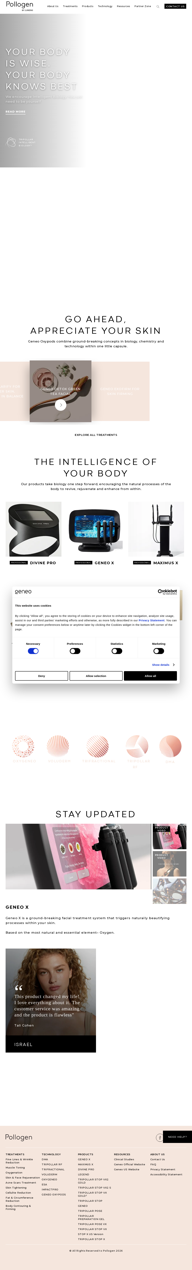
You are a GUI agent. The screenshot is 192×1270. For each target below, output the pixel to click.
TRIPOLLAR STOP (90, 1200)
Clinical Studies (124, 1159)
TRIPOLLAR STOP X (91, 1239)
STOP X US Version (90, 1234)
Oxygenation (14, 1172)
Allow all (150, 676)
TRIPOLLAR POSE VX (92, 1224)
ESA (44, 1184)
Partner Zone (143, 6)
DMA (45, 1159)
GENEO (83, 1205)
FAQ (153, 1164)
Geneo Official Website (129, 1164)
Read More (15, 111)
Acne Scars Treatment (21, 1182)
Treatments (70, 6)
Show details (160, 664)
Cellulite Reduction (18, 1192)
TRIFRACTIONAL (53, 1169)
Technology (105, 6)
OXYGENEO (49, 1179)
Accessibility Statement (166, 1174)
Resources (123, 6)
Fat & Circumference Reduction (19, 1199)
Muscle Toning (15, 1167)
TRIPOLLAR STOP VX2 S (94, 1187)
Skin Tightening (16, 1187)
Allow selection (96, 676)
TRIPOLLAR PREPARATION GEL (91, 1217)
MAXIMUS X (85, 1164)
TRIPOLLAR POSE (90, 1210)
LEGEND (83, 1174)
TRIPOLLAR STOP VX (92, 1229)
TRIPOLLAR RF (52, 1164)
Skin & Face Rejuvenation (23, 1177)
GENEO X (84, 1159)
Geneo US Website (126, 1169)
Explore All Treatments (96, 435)
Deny (41, 676)
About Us (52, 6)
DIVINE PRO (86, 1169)
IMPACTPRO (50, 1189)
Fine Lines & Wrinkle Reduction (19, 1161)
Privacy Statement (162, 1169)
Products (87, 6)
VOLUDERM (49, 1174)
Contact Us (175, 6)
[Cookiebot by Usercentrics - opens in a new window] (160, 592)
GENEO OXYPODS (54, 1194)
